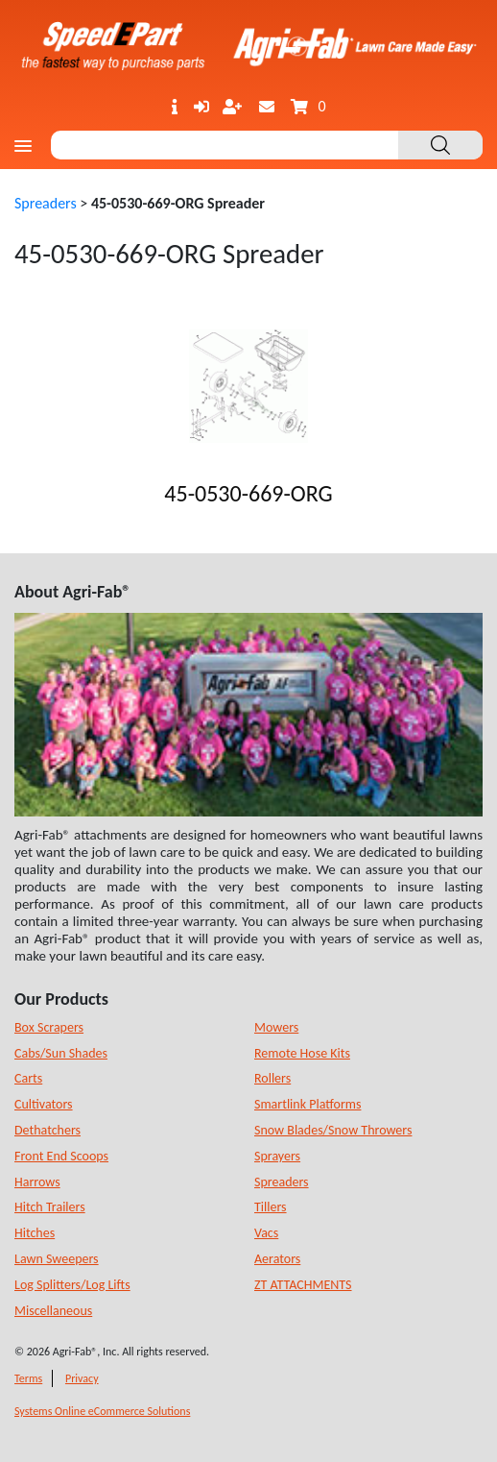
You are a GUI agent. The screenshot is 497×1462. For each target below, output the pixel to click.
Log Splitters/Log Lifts (72, 1285)
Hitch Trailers (49, 1207)
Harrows (37, 1182)
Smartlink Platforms (307, 1104)
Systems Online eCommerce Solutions (102, 1411)
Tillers (270, 1207)
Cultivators (43, 1104)
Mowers (276, 1027)
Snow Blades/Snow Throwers (333, 1130)
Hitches (34, 1233)
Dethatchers (47, 1130)
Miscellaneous (53, 1311)
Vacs (266, 1233)
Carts (28, 1078)
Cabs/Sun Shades (60, 1053)
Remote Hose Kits (302, 1053)
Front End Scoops (61, 1156)
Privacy (82, 1378)
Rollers (272, 1078)
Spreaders (45, 203)
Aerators (277, 1259)
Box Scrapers (48, 1027)
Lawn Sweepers (56, 1259)
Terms (28, 1378)
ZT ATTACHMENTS (303, 1285)
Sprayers (277, 1156)
